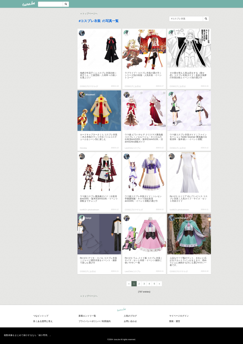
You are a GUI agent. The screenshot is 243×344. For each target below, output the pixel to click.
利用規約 (106, 321)
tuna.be (121, 309)
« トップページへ (89, 13)
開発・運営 (174, 321)
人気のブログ (130, 316)
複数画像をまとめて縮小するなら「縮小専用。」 (28, 335)
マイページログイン (179, 316)
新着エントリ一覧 (87, 316)
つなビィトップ (40, 316)
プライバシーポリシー (89, 321)
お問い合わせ (130, 321)
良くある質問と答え (43, 321)
